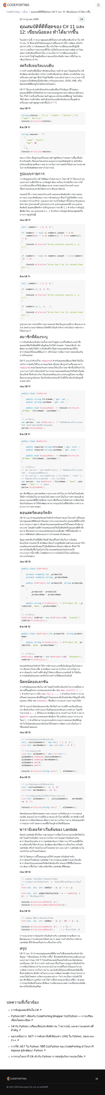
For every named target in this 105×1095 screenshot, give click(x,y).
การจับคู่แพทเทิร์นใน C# (26, 1010)
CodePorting (13, 11)
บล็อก (25, 11)
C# (81, 19)
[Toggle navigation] (98, 5)
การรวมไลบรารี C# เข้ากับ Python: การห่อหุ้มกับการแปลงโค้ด (48, 1056)
